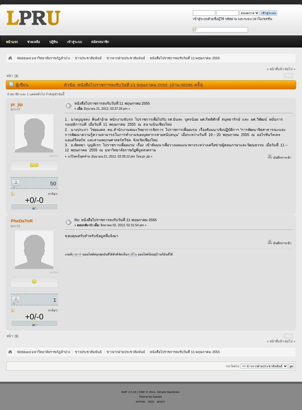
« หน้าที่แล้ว (275, 69)
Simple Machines (168, 391)
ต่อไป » (290, 69)
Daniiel (157, 396)
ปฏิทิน (53, 42)
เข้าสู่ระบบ (74, 42)
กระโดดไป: (233, 366)
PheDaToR (22, 220)
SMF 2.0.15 (129, 391)
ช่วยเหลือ (33, 42)
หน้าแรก (12, 42)
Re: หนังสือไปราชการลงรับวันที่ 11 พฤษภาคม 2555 (115, 220)
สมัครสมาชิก (100, 42)
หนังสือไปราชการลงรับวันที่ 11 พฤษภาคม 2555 (112, 103)
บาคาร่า (77, 254)
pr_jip (17, 104)
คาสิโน (132, 254)
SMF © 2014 (147, 391)
